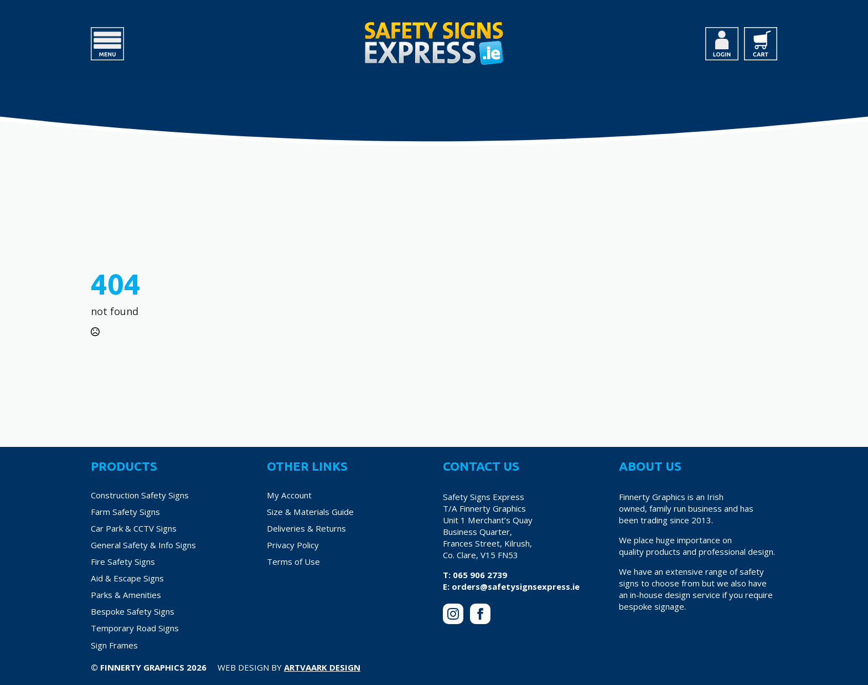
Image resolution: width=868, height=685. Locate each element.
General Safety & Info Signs (143, 544)
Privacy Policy (293, 544)
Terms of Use (293, 561)
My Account (289, 495)
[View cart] (760, 43)
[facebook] (480, 614)
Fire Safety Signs (123, 561)
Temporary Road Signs (135, 628)
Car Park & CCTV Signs (134, 528)
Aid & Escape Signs (127, 578)
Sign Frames (114, 645)
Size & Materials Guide (310, 511)
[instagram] (453, 614)
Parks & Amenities (126, 594)
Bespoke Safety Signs (132, 611)
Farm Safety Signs (125, 511)
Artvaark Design (322, 667)
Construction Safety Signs (140, 495)
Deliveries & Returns (306, 528)
